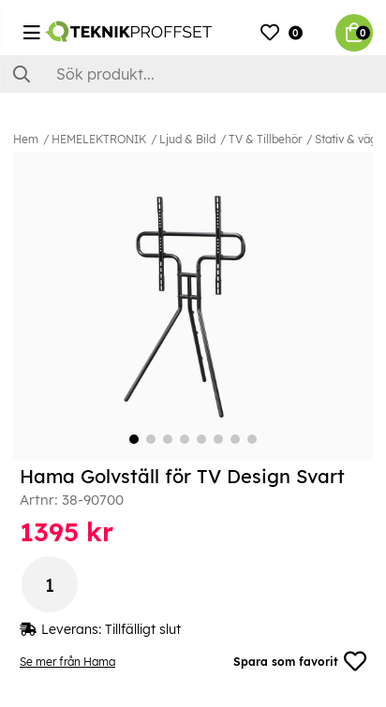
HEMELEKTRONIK (99, 139)
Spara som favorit (299, 661)
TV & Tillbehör (265, 139)
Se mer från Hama (67, 662)
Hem (25, 139)
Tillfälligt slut (143, 629)
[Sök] (193, 74)
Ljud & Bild (187, 139)
